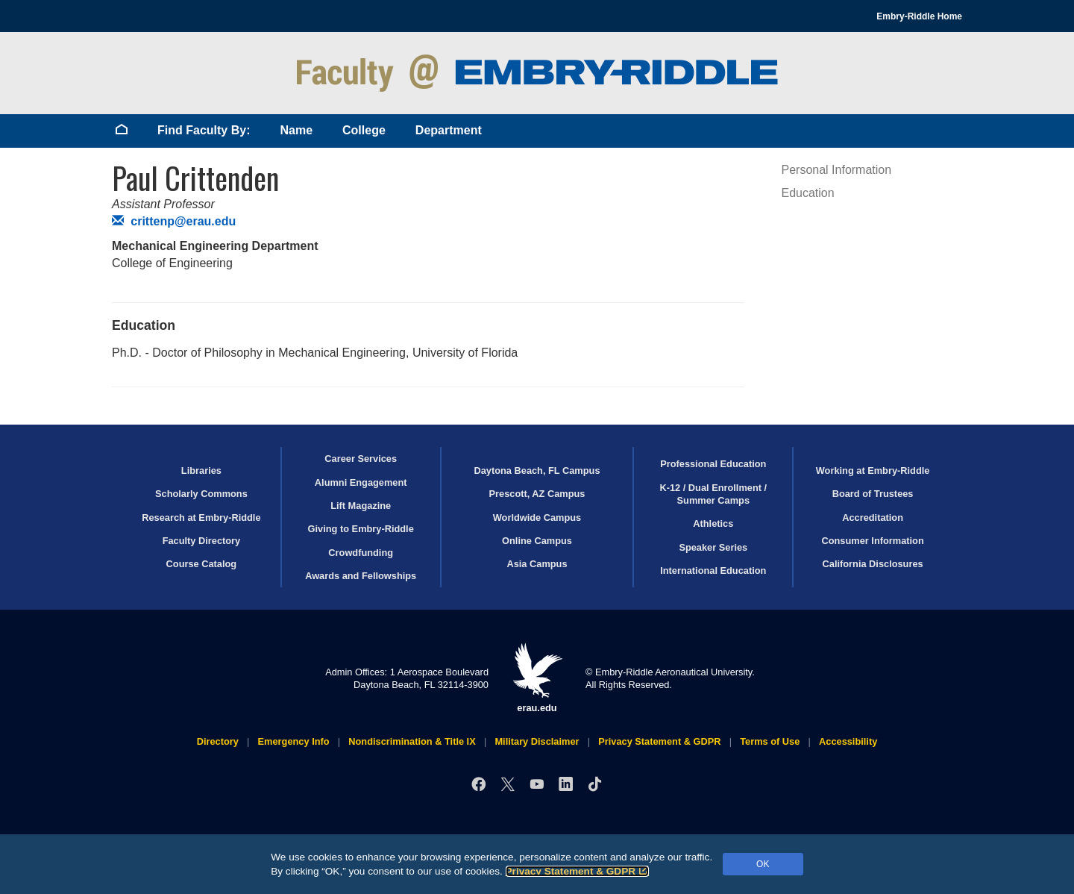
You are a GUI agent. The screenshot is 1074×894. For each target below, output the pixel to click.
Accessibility (848, 741)
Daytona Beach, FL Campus (537, 470)
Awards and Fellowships (360, 575)
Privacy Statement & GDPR (578, 871)
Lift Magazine (360, 505)
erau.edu (537, 678)
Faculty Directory (202, 540)
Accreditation (872, 517)
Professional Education (713, 463)
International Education (713, 570)
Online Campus (537, 540)
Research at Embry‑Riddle (201, 517)
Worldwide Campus (537, 517)
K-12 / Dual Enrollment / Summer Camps (713, 494)
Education (808, 193)
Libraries (201, 470)
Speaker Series (713, 547)
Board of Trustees (873, 493)
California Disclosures (873, 563)
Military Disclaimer (536, 741)
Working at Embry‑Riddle (873, 470)
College (364, 130)
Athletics (713, 523)
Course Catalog (201, 563)
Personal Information (837, 169)
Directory (218, 741)
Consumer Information (872, 540)
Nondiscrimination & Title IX (411, 741)
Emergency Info (294, 741)
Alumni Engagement (361, 482)
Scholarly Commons (201, 493)
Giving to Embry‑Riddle (361, 528)
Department (448, 130)
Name (296, 130)
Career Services (360, 458)
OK (762, 864)
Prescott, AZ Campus (537, 493)
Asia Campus (536, 563)
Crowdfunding (360, 552)
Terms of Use (770, 741)
